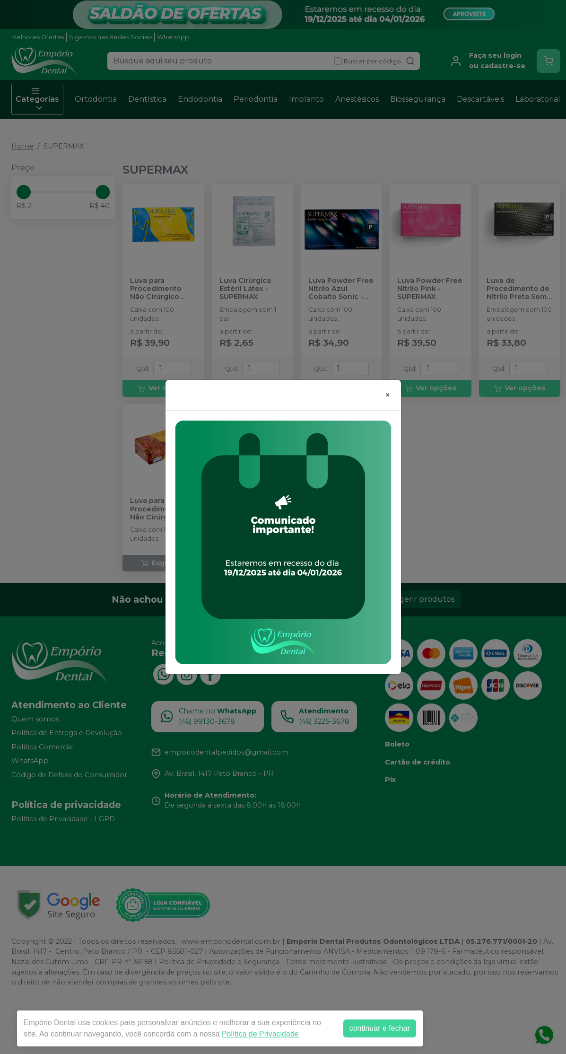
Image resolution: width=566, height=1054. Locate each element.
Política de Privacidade (260, 1034)
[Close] (387, 395)
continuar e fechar (379, 1028)
